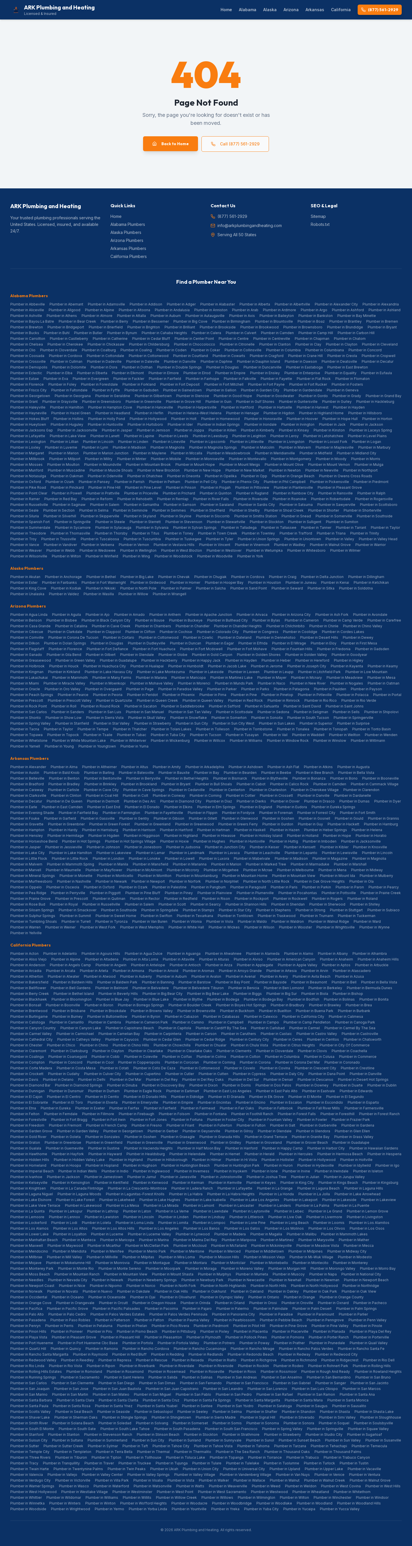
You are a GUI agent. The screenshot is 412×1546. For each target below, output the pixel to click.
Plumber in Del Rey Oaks (203, 1079)
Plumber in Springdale (159, 910)
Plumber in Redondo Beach (251, 1354)
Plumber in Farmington (121, 813)
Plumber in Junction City (225, 847)
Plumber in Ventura (364, 1474)
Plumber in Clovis (312, 1051)
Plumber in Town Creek (217, 533)
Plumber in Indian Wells (77, 1171)
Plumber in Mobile (166, 459)
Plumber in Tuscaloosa (100, 539)
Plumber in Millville (102, 1257)
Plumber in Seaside (113, 1411)
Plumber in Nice (72, 1285)
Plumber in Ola (361, 881)
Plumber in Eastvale (318, 1091)
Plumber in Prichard (179, 493)
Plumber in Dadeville (104, 361)
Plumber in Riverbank (137, 1366)
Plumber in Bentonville (103, 778)
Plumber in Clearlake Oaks (190, 1051)
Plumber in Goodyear (349, 654)
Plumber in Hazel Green (71, 413)
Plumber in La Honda (276, 1194)
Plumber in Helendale (187, 1154)
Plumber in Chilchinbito (285, 626)
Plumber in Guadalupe (118, 660)
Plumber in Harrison (139, 830)
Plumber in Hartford (237, 407)
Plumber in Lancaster (236, 1205)
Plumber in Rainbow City (293, 493)
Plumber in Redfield (180, 898)
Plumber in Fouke (24, 818)
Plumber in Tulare (206, 1463)
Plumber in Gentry (134, 818)
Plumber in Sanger (330, 1383)
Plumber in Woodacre (189, 1503)
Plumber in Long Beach (289, 1222)
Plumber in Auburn (165, 315)
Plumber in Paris (284, 887)
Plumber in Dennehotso (276, 637)
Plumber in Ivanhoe (26, 1177)
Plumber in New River (308, 683)
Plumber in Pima (212, 695)
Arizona (291, 9)
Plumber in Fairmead (198, 1108)
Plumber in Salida (162, 1377)
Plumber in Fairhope (202, 378)
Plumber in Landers (275, 1205)
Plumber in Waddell (308, 735)
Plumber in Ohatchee (145, 476)
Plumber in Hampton (27, 830)
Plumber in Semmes (169, 510)
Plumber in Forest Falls (297, 1114)
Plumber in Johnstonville (221, 1177)
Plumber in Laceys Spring (370, 430)
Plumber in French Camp (106, 1125)
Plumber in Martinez (277, 1240)
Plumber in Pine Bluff (142, 893)
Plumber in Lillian (64, 441)
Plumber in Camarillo (66, 1022)
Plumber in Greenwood (194, 824)
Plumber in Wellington (138, 550)
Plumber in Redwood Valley (33, 1360)
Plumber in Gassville (98, 818)
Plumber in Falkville (240, 378)
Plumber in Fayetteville (164, 813)
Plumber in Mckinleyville (271, 1245)
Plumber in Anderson (27, 965)
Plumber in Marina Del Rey (195, 1240)
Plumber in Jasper (117, 430)
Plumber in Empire (230, 373)
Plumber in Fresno (147, 1125)
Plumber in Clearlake (145, 1051)
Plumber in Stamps (198, 910)
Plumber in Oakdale (133, 1291)
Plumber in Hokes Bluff (29, 419)
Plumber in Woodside (28, 1509)
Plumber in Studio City (324, 1434)
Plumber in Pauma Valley (189, 1320)
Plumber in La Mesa (122, 1205)
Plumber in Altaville (179, 959)
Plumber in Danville (180, 361)
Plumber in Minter (131, 459)
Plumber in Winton (100, 1503)
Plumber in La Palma (312, 1205)
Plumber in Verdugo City (30, 1480)
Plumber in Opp (254, 476)
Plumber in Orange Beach (293, 476)
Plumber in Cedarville (187, 790)
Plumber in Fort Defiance (107, 649)
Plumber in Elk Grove (266, 1097)
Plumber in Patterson (112, 1320)
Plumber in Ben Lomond (284, 988)
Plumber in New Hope (202, 470)
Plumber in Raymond (90, 1354)
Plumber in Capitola (175, 1028)
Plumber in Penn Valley (367, 1320)
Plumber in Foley (62, 384)
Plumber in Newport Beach (366, 1280)
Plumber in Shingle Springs (124, 1417)
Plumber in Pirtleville (315, 695)
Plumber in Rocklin (253, 1366)
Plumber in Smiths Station (255, 516)
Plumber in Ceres (288, 1039)
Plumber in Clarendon (361, 790)
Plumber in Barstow (195, 982)
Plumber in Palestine (169, 887)
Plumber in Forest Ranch (379, 1114)
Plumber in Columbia (283, 350)
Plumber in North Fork (178, 1285)
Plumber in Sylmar (103, 1446)
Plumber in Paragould (248, 887)
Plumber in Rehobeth (134, 499)
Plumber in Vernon (134, 545)
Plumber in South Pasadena (177, 1429)
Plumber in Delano (58, 1079)
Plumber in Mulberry (376, 875)
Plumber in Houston (264, 582)
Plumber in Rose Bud (27, 904)
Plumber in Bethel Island (74, 993)
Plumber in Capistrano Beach (130, 1028)
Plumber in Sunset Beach (299, 1440)
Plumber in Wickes (224, 927)
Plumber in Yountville (189, 1509)
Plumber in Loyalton (69, 1234)
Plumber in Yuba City (261, 1509)
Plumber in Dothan (137, 367)
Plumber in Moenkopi (108, 683)
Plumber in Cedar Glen (162, 1039)
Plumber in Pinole (367, 1326)
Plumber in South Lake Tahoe (125, 1429)
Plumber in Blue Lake (151, 999)
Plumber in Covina (275, 1068)
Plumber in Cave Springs (144, 790)
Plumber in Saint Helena (124, 1377)
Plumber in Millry (98, 459)
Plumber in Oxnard (333, 1303)
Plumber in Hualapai (147, 666)
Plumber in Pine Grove (288, 1326)
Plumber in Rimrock (284, 700)
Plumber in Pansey (94, 482)
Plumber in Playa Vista (28, 1337)
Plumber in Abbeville (27, 304)
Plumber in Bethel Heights (187, 778)
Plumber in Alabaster (217, 304)
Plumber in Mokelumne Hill (68, 1263)
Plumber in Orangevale (75, 1303)
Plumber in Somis (227, 1423)
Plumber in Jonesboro (143, 847)
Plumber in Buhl (57, 333)
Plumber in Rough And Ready (325, 1371)
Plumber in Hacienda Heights (148, 1148)
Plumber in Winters (65, 1503)
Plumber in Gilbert (101, 654)
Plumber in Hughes (209, 841)
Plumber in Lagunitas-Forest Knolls (135, 1194)
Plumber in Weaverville (228, 1486)
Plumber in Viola (219, 921)
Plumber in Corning (205, 795)
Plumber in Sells (346, 712)
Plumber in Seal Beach (74, 1411)
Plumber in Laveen (244, 672)
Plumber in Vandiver (60, 545)
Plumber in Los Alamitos (369, 1222)
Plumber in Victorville (72, 1480)
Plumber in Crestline (358, 1068)
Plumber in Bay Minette (356, 315)
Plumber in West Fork (98, 927)
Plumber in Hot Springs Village (130, 841)
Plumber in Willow (133, 594)
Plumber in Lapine (139, 436)
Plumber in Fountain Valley (270, 1119)
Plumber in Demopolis (28, 367)
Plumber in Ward (367, 921)
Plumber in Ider (180, 424)
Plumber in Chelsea (26, 344)
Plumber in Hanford (241, 1148)
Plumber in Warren (25, 927)
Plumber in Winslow (329, 740)
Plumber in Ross (242, 1371)
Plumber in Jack (332, 424)
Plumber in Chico (61, 1045)
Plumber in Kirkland (64, 672)
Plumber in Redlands (206, 1354)
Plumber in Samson (180, 504)
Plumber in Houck (64, 666)
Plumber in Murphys (214, 1274)
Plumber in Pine (244, 695)
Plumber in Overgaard (103, 689)
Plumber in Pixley (214, 1331)
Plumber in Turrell (76, 921)
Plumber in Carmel (304, 1028)
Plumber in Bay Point (232, 982)
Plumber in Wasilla (99, 594)
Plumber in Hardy (63, 830)
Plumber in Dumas (354, 801)
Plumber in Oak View (359, 1291)
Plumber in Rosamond (125, 1371)
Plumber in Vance (24, 545)
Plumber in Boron (99, 1005)
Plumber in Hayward (105, 1154)
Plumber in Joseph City (306, 666)
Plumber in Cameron (302, 620)
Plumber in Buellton (275, 1011)
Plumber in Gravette (26, 824)
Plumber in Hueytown (28, 424)
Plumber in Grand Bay (383, 396)
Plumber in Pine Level (143, 487)
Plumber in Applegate (255, 965)
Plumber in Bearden (240, 772)
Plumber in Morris (365, 459)
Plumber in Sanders (68, 712)
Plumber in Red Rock (245, 700)
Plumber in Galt (282, 1125)
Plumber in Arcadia (25, 971)
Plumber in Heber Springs (325, 830)
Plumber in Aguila (66, 614)
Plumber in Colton (245, 1056)
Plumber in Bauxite (174, 772)
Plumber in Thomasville (70, 533)
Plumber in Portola (137, 1343)
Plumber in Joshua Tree (266, 1177)
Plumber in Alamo (298, 953)
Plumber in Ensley (265, 373)
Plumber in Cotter (240, 795)
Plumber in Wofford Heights (143, 1503)
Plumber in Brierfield (106, 327)
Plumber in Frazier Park (351, 1119)
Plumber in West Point (175, 1492)
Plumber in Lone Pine (248, 1222)
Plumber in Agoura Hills (101, 953)
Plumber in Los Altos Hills (113, 1228)
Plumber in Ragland (252, 493)
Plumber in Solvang (152, 1423)
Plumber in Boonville (63, 1005)
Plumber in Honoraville (263, 419)
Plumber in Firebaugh (136, 1114)
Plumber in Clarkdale (65, 632)
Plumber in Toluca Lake (185, 1457)
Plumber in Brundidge (345, 327)
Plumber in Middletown (264, 1251)
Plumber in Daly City (287, 1074)
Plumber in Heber (276, 660)
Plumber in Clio (22, 350)
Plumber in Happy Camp (282, 1148)
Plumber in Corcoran (182, 1062)
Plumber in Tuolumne (281, 1463)
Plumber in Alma (64, 767)
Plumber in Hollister (278, 1159)
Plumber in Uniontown (302, 539)
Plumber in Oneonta (183, 476)
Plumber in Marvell (25, 870)
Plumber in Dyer (387, 801)
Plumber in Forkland (139, 384)
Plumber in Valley (340, 539)
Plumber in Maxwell (26, 1245)
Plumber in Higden (103, 835)
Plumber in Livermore (324, 1217)
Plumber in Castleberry (69, 338)
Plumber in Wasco (74, 1486)
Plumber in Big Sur (281, 993)
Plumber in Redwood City (336, 1354)
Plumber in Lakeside (206, 672)
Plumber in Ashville (26, 315)
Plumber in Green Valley (75, 660)
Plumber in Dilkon (24, 643)
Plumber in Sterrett (145, 522)
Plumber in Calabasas (221, 1016)
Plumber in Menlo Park (147, 1251)
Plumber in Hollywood (148, 419)
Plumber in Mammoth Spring (70, 864)
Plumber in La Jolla (314, 1194)
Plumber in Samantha (141, 504)
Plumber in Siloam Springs (32, 910)
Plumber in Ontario (263, 1297)
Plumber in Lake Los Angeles (254, 1200)
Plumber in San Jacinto (369, 1383)
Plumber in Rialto (222, 1360)
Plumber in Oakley (283, 1291)
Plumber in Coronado (342, 1062)
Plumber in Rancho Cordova (145, 1348)
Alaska (270, 9)
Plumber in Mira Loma (177, 1257)
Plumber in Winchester (332, 1497)
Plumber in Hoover (302, 419)
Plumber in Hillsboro (365, 413)
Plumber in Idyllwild (354, 1165)
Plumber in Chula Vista (249, 1045)
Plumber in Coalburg (99, 350)
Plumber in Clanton (275, 344)
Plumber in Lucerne (107, 1234)
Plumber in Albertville (292, 304)
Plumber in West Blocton (181, 550)
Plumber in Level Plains (367, 436)
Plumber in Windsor (372, 1497)
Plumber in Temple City (29, 1452)
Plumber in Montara (191, 1263)
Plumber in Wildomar (63, 1497)
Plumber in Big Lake (137, 577)
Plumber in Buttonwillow (107, 1016)
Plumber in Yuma (134, 746)
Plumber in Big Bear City (162, 993)
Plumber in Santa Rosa (71, 1406)
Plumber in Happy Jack (201, 660)
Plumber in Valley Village (194, 1474)
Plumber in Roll (64, 706)
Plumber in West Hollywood (33, 1492)
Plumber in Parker (222, 689)
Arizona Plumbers (126, 240)
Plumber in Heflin (149, 413)
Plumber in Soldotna (356, 588)
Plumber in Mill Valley (64, 1257)
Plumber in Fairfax (124, 1108)
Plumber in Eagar (220, 643)
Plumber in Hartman (213, 830)
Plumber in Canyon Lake (80, 1028)
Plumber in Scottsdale (234, 712)
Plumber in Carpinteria (162, 1034)
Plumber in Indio (115, 1171)
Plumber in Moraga (201, 1268)
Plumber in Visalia (148, 1480)
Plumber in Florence (27, 384)
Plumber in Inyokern (230, 1171)
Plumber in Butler (88, 333)
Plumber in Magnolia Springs (213, 447)
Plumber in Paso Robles (70, 1320)
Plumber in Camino (188, 1022)
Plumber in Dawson (301, 361)
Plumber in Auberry (136, 976)
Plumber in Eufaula (376, 373)
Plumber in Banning (158, 982)
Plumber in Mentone (187, 1251)
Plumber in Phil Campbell (285, 482)
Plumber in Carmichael (75, 1034)
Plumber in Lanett (105, 436)
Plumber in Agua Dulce (144, 953)
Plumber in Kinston (329, 430)
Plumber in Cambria (104, 1022)
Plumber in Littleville (247, 441)
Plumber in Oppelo (26, 887)
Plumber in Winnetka (27, 1503)
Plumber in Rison (216, 898)
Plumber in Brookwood (259, 327)
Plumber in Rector (145, 898)
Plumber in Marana (151, 677)
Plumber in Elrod (197, 373)
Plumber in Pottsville (339, 893)
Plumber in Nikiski (101, 588)
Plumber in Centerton (227, 790)
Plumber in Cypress (249, 1074)
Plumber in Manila (113, 864)
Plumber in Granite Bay (311, 1137)
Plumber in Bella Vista (356, 772)
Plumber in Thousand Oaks (287, 1452)
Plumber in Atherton (26, 976)
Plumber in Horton (377, 419)
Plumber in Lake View (68, 436)
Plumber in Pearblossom (234, 1320)
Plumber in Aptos (336, 965)
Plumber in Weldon (300, 1486)
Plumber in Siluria (24, 516)
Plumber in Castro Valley (316, 1034)
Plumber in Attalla (131, 315)
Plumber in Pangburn (208, 887)
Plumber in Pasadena (28, 1320)
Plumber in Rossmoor (279, 1371)
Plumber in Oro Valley (62, 689)
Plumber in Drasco (319, 801)
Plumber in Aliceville (27, 310)
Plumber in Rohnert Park (328, 1366)
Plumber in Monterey (350, 1263)
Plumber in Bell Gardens (71, 988)
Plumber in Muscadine (66, 470)
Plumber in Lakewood (83, 1205)
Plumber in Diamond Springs (78, 1085)
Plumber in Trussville (58, 539)
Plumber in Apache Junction (208, 614)
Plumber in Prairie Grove (30, 898)
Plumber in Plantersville (293, 487)
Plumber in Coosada (27, 356)
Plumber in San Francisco (247, 1383)
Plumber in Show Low (63, 717)
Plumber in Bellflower (28, 988)
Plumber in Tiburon (71, 1457)
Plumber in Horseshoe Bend (34, 841)
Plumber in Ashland (385, 310)
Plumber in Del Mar (125, 1079)
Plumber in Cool (100, 1062)
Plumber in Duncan (185, 643)
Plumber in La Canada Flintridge (76, 1188)
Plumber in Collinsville (243, 350)
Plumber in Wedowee (98, 550)
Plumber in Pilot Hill (249, 1326)
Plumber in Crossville (28, 361)
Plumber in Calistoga (27, 1022)
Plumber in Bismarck (230, 778)
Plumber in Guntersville (298, 401)
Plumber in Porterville (371, 1337)
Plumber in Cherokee (65, 344)
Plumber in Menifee (107, 1251)
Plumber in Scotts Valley (30, 1411)
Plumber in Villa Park (112, 1480)
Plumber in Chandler (192, 626)
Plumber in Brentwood (28, 1011)
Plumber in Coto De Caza (154, 1068)
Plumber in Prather (289, 1343)
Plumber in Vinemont (252, 545)
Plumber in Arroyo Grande (240, 971)
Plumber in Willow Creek (176, 1497)
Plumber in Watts (190, 1486)
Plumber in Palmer (176, 588)
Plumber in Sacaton (140, 706)
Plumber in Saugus (312, 1406)
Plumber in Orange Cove (31, 1303)
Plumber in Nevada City (67, 1280)
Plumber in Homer (185, 582)
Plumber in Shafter (261, 1411)
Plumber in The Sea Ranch (238, 1452)
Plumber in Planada (329, 1331)
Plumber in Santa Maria (304, 1400)
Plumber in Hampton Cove (110, 407)
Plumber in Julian (305, 1177)
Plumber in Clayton (341, 344)
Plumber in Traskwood (277, 916)
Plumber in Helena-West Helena (194, 413)
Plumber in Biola (314, 993)
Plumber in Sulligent (304, 522)
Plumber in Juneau (301, 582)
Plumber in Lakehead (117, 1200)
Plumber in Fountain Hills (292, 649)
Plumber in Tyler (219, 539)
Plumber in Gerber (163, 1131)
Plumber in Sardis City (256, 504)
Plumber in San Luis (105, 712)
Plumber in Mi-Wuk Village (311, 1257)
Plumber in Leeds (173, 436)
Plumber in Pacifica (26, 1308)
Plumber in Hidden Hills (29, 1159)
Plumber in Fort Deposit (180, 384)
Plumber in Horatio (371, 835)
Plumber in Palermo (232, 1308)
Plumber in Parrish (129, 482)
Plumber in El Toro (68, 1102)
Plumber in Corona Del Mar (297, 1062)
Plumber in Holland (302, 835)
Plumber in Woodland (314, 1503)
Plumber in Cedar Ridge (205, 1039)
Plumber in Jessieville (63, 847)
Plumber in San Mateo (111, 1394)
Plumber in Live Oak (285, 1217)
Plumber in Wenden (381, 735)
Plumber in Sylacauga (113, 527)
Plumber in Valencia (26, 1474)
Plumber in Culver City (102, 1074)
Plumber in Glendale (137, 654)
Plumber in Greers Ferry (238, 824)
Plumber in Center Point (194, 338)
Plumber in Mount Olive (284, 464)
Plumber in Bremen (382, 321)
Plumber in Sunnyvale (223, 1440)
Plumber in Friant (180, 1125)
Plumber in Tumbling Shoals (33, 921)
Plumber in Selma (93, 510)
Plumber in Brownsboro (302, 327)
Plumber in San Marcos (361, 1389)
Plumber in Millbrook (27, 459)
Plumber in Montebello (269, 1263)
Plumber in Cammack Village (375, 784)
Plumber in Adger (181, 304)
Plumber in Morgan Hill (287, 1268)
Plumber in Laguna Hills (363, 1188)
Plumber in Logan (366, 441)
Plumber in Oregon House (154, 1303)
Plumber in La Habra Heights (231, 1194)
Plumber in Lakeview (113, 853)
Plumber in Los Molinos (284, 1228)
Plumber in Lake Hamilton (70, 853)
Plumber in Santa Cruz (161, 1400)
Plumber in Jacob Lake (227, 666)
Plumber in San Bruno (373, 1377)
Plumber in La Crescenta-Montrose (137, 1188)
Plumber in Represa (114, 1360)
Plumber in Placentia (251, 1331)
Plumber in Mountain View (293, 875)
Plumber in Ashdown (246, 767)
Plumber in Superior (316, 723)
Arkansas (315, 9)
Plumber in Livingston (286, 441)
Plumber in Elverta (103, 1102)
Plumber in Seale (24, 510)
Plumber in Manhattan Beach (34, 1240)
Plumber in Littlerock (246, 1217)
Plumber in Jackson (366, 424)
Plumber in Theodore (28, 533)
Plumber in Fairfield (165, 378)
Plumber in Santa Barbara (31, 1400)
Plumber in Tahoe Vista (213, 1446)
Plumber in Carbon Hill (356, 333)
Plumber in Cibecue (26, 632)
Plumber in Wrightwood (70, 1509)
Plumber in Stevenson (183, 522)
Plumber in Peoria (107, 695)
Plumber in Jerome (267, 666)
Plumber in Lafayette (27, 436)
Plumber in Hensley (26, 835)
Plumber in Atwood (100, 976)
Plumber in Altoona (134, 310)
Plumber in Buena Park (314, 1011)
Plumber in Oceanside (107, 1297)
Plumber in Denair (278, 1079)
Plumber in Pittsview (252, 487)
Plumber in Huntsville (105, 424)
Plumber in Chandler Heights (238, 626)
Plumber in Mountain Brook (148, 464)
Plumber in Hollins (69, 419)
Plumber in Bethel (101, 577)
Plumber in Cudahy (64, 1074)
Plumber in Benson (26, 620)
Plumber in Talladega (239, 527)
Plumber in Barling (99, 772)
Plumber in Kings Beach (338, 1182)
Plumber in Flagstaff (27, 649)
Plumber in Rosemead (166, 1371)
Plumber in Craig (282, 577)
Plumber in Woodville (215, 556)
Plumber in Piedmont (371, 482)
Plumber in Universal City (244, 1469)
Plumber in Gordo (313, 396)
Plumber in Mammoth (70, 677)
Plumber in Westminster (132, 1492)
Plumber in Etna (23, 1108)
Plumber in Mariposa (239, 1240)
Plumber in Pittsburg (179, 1331)
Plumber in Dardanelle (352, 795)
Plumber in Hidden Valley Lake (79, 1159)
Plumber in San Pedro (234, 1394)
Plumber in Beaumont (309, 982)
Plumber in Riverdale (177, 1366)
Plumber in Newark (111, 881)
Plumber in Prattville (103, 493)
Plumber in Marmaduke (310, 864)
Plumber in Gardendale (303, 390)
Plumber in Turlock (319, 1463)
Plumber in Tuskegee (183, 539)
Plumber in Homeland (28, 1165)
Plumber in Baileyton (277, 315)
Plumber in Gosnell (314, 818)
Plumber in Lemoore (27, 1217)
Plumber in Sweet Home (116, 916)
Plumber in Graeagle (178, 1137)
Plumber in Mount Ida (337, 875)
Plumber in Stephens (273, 910)
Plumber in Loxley (25, 447)
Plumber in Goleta (66, 1137)
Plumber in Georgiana (73, 396)
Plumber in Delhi (91, 1079)
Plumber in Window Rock (288, 740)
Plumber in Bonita (374, 999)
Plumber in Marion (64, 453)
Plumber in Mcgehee (221, 870)
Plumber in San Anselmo (282, 1377)
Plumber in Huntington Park (237, 1165)
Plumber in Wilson (259, 927)
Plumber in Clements (234, 1051)
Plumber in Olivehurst (178, 1297)
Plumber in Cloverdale (58, 350)
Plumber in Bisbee (61, 620)
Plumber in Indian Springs (218, 424)
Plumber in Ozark (59, 482)
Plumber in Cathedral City (31, 1039)
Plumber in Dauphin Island (258, 361)
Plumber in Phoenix (179, 695)
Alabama (247, 9)
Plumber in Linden (133, 441)
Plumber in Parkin (316, 887)
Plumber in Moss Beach (30, 1274)
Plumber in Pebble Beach (281, 1320)
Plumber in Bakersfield (29, 982)
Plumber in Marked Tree (266, 864)
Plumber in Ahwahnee (223, 953)
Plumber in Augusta (353, 767)
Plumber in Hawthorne (28, 1154)
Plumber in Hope (337, 835)
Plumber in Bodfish (303, 999)
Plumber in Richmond (299, 1360)
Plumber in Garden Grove (31, 1131)
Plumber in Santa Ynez (113, 1406)
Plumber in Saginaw (69, 504)
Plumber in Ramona (102, 1348)
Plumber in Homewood (220, 419)
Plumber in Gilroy (239, 1131)
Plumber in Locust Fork (328, 441)
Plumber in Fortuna (187, 1119)
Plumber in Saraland (217, 504)
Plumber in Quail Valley (369, 1343)
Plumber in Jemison (153, 430)
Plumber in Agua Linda (28, 614)
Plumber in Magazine (330, 858)
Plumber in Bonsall (25, 1005)
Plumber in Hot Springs (81, 841)
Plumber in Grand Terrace (266, 1137)
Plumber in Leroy (284, 436)
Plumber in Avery (274, 976)
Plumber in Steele (110, 522)
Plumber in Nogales (346, 683)
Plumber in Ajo (98, 614)
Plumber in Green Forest (109, 824)
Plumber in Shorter (323, 510)
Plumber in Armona (128, 971)
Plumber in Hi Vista (241, 1159)
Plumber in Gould (349, 818)
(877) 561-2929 (379, 9)
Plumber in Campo (263, 1022)
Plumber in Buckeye (186, 620)
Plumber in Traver (99, 1463)
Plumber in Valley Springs (148, 1474)
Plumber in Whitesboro (306, 550)
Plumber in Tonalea (293, 729)
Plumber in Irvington (297, 424)
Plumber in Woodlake (274, 1503)
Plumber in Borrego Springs (141, 1005)
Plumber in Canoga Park (355, 1022)
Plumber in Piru (99, 1331)
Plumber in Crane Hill (305, 356)
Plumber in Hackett (343, 824)
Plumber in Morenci (194, 683)
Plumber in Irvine (296, 1171)
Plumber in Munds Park (234, 683)
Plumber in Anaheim (336, 959)
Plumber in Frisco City (28, 390)
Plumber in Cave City (101, 790)
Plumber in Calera (206, 333)
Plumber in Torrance (265, 1457)
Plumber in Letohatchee (323, 436)
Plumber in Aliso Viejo (28, 959)
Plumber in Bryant (382, 327)
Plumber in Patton (149, 1320)
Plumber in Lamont (198, 1205)
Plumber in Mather (354, 1240)
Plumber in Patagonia (291, 689)
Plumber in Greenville (143, 401)
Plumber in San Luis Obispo (315, 1389)
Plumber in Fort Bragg (69, 1119)
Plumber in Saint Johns (345, 706)
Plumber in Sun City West (233, 723)
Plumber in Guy (310, 824)
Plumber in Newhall (285, 1280)
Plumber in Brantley (345, 321)
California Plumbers (128, 256)
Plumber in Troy (23, 539)
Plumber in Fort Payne (266, 384)
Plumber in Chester (26, 1045)
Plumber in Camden (277, 333)
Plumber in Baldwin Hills (73, 982)
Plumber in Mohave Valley (151, 683)
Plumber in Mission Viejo (264, 1257)
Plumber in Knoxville (370, 847)
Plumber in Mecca (359, 1245)
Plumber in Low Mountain (366, 672)
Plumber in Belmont (111, 988)
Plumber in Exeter (90, 1108)
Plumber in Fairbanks (59, 582)
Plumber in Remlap (173, 499)
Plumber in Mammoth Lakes (344, 1234)
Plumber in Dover (285, 801)
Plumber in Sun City (192, 723)
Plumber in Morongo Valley (332, 1268)
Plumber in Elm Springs (216, 807)
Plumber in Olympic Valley (222, 1297)
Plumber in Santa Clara (75, 1400)
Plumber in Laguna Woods (79, 1194)
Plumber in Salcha (211, 588)
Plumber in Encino (251, 1102)
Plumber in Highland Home (321, 413)
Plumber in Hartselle (275, 407)
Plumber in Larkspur (65, 1211)
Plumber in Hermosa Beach (340, 1154)
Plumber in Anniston (210, 310)
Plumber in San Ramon (316, 1394)
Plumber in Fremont (65, 1125)
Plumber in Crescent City (315, 1068)
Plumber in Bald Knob (62, 772)
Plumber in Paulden (330, 689)
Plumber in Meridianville (275, 453)
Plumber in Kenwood (150, 1182)
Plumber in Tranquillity (61, 1463)
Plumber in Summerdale (30, 527)
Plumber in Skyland (140, 516)
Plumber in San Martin (70, 1394)
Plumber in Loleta (96, 1222)
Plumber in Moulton (63, 464)
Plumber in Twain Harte (29, 1469)
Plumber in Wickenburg (170, 740)
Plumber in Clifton (140, 632)
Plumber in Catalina (71, 626)
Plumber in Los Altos (70, 1228)
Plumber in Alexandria (381, 304)
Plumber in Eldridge (187, 1097)
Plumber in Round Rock (100, 706)
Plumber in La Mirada (161, 1205)
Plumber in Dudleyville (146, 643)
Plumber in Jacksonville (77, 430)
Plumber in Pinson (181, 487)
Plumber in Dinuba (122, 1085)
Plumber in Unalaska (27, 594)
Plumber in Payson (366, 689)
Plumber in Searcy (206, 904)
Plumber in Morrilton (154, 875)
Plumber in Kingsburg (380, 1182)
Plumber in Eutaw (24, 378)
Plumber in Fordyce (238, 813)
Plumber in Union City (201, 1469)
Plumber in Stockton (267, 522)
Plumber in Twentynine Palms (78, 1469)
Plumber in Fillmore (98, 1114)
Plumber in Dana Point (326, 1074)
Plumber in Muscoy (289, 1274)
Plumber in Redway (294, 1354)
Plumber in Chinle (323, 626)
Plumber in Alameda (263, 953)
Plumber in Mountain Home (245, 875)
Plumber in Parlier (353, 1314)
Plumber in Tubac (131, 735)
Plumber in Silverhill (59, 516)
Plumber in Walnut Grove (330, 545)
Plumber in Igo (387, 1165)
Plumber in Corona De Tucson (73, 637)
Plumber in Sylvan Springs (195, 527)
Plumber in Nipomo (106, 1285)
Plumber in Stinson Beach (158, 1434)
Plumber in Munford (26, 470)
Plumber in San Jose (71, 1389)
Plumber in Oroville (297, 1303)
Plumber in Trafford (296, 533)
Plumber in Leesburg (210, 436)
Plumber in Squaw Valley (368, 1429)
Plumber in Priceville (141, 493)
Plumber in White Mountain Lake (79, 740)
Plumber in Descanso (315, 1079)
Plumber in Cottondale (105, 356)
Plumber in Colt (135, 795)
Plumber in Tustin (354, 1463)
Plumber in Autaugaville (205, 315)
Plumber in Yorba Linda (148, 1509)
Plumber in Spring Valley (30, 723)
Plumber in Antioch (185, 965)
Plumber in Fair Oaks (237, 1108)
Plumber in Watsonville (153, 1486)
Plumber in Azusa (349, 976)
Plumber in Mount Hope (195, 464)
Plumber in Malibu (301, 1234)
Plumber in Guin (218, 401)
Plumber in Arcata (60, 971)
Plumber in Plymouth (204, 1337)
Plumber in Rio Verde (358, 700)
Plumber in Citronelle (237, 344)
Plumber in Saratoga (275, 1406)
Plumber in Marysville (316, 1240)
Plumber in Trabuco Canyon (347, 1457)
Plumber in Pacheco (370, 1303)
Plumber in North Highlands (223, 1285)
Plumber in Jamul (141, 1177)
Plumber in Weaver (26, 550)
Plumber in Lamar (150, 853)
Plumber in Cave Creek (111, 626)
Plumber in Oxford (25, 482)
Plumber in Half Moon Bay (199, 1148)
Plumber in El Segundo (345, 1097)
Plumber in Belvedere (150, 988)
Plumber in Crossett (276, 795)
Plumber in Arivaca (252, 614)
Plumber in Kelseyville (28, 1182)
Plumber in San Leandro (223, 1389)
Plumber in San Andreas (237, 1377)
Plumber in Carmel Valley (31, 1034)
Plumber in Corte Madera (31, 1068)
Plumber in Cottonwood (149, 356)
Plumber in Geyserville (201, 1131)
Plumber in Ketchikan (371, 582)
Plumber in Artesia (281, 971)
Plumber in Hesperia (384, 1154)
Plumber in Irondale (260, 424)
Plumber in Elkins (178, 807)
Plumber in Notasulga (28, 476)
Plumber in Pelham (164, 482)
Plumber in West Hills (383, 1486)
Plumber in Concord (365, 350)
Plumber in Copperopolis (139, 1062)
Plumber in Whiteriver (128, 740)
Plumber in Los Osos (367, 1228)
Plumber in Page (140, 689)
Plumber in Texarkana (195, 916)
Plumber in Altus (134, 767)
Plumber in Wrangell (169, 594)
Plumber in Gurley (337, 401)
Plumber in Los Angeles (159, 1228)
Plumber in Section (59, 510)
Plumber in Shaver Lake (30, 1417)
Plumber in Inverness (191, 1171)
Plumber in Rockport (252, 898)
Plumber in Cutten (213, 1074)
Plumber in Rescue (151, 1360)
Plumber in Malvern (295, 447)
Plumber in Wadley (289, 545)
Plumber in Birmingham (231, 321)
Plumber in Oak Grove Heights (319, 881)
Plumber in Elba (59, 373)
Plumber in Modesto (355, 1257)
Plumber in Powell (67, 493)
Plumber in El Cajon (26, 1097)
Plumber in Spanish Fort (30, 522)
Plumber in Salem (104, 504)
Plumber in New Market (244, 470)
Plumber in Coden (172, 350)
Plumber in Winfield (102, 556)
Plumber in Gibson (169, 818)
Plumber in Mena (332, 870)
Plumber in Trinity (364, 533)
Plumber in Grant (24, 401)
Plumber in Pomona (288, 1337)
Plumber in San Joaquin (29, 1389)
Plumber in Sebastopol (153, 1411)
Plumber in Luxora (214, 858)
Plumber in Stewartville (226, 522)
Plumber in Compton (27, 1062)
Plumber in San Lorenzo (267, 1389)
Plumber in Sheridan (288, 904)
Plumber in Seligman (311, 712)
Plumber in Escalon (286, 1102)
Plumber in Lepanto (301, 853)
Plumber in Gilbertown (153, 396)
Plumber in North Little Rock (266, 881)
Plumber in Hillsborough (167, 1159)
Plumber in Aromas (198, 971)
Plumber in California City (303, 1016)
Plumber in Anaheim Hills (378, 959)
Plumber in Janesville (178, 1177)
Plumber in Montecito (310, 1263)
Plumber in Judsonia (183, 847)
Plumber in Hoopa (66, 1165)
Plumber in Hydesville (315, 1165)
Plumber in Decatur (377, 361)
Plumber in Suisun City (28, 1440)
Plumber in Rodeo (289, 1366)
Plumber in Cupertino (143, 1074)
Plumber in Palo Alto (27, 1314)
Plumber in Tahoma (253, 1446)
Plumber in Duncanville (262, 367)
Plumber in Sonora (299, 1423)
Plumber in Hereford (312, 660)
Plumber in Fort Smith (357, 813)
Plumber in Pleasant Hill (120, 1337)
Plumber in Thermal (153, 1452)
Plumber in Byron (146, 1016)
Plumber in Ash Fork (331, 614)
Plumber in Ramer (25, 499)
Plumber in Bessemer (151, 321)
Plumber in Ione (265, 1171)
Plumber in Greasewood (30, 660)
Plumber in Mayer (271, 677)
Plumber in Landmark (187, 853)
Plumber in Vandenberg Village (245, 1474)
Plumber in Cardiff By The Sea (221, 1028)
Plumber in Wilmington (256, 1497)
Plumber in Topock (63, 735)
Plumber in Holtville (356, 1159)
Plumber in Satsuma (296, 504)
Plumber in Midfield (316, 453)
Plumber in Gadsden (141, 390)
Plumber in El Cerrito (102, 1097)
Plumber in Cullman (66, 361)
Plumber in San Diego (116, 1383)
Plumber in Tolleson (212, 729)
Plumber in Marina (154, 1240)
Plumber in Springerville (353, 717)
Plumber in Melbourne (295, 870)
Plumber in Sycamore (73, 527)
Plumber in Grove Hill (183, 401)
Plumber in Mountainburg (197, 875)
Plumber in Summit (75, 916)
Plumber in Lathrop (102, 1211)
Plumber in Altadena (101, 959)
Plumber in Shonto (25, 717)
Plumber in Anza (218, 965)
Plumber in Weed (266, 1486)
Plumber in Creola (342, 356)
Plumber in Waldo (252, 921)
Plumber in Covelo (239, 1068)
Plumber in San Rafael (274, 1394)
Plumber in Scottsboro (378, 504)
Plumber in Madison (129, 447)
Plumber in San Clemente (73, 1383)
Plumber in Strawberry (152, 723)
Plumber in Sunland (185, 1440)
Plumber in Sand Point (248, 588)
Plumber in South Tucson (308, 717)
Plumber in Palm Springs (356, 1308)
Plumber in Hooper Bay (224, 582)
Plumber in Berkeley (325, 988)
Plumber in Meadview (344, 677)
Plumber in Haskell (250, 830)
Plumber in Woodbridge (232, 1503)
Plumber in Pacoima (161, 1308)
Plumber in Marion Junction (105, 453)
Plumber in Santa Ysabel (157, 1406)
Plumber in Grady (346, 396)
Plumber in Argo (314, 310)
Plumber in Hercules (296, 1154)
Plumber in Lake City (27, 853)
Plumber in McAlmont (144, 870)
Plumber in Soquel (334, 1423)
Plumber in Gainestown (182, 390)
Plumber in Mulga (368, 464)
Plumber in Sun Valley (343, 1440)
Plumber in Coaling (136, 350)
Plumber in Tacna (24, 729)
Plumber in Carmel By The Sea (349, 1028)
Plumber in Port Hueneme (31, 1343)
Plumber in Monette (76, 875)
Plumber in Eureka (56, 1108)
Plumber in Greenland (152, 824)
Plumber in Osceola (62, 887)
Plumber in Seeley (192, 1411)
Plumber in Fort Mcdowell (201, 649)
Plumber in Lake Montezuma (161, 672)
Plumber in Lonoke (144, 858)
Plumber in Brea (359, 1005)
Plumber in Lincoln (98, 441)
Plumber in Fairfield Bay (78, 813)
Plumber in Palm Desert (312, 1308)
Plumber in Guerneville (65, 1148)
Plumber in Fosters (347, 384)
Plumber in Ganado (26, 654)
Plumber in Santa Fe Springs (207, 1400)
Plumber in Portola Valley (178, 1343)
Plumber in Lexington (28, 441)
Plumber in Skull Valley (147, 717)
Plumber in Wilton (66, 556)
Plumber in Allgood (64, 310)
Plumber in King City (297, 1182)
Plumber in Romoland (84, 1371)
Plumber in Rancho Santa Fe (361, 1348)
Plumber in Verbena (98, 545)
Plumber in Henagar (242, 413)
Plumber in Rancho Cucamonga (200, 1348)
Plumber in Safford (224, 706)
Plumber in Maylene (149, 453)
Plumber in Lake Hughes (159, 1200)
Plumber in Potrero (219, 1343)
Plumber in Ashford (348, 310)
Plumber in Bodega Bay (263, 999)
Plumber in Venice (329, 1474)
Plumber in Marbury (374, 447)
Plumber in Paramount (316, 1314)
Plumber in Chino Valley (362, 626)
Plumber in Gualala (25, 1148)
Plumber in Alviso (248, 959)
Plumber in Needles (26, 1280)
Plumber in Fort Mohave (247, 649)
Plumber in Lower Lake (29, 1234)
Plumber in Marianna (190, 864)
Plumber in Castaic (276, 1034)
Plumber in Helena (367, 830)
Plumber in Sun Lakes (277, 723)
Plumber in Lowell (180, 858)
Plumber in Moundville (102, 464)
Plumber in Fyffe (106, 390)
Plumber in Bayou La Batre (32, 321)
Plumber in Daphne (216, 361)
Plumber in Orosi (263, 1303)
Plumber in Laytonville (251, 1211)
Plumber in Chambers (153, 626)
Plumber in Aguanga (184, 953)
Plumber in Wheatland (310, 1492)
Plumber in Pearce (73, 695)
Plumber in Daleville (142, 361)
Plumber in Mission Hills (219, 1257)
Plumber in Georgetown (30, 396)
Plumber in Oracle (25, 689)
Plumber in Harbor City (326, 1148)
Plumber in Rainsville (335, 493)
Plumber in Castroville (360, 1034)
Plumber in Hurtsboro (145, 424)
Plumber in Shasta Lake (374, 1411)
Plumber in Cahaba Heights (164, 333)
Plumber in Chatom (350, 338)
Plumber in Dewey (358, 637)
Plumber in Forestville (28, 1119)
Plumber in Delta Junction (322, 577)
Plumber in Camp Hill (315, 333)
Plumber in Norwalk (26, 1291)
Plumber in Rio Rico (320, 700)
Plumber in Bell (344, 982)
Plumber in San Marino (28, 1394)
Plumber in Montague (152, 1263)
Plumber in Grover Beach (307, 1142)
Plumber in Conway (169, 795)
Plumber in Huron (278, 1165)
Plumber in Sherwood (327, 904)
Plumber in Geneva (342, 390)
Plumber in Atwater (63, 976)
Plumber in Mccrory (183, 870)
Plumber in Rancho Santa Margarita (39, 1354)
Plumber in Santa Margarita (257, 1400)
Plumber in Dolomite (69, 367)
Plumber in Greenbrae (63, 1142)
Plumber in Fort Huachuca (154, 649)
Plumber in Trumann (316, 916)
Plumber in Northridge (360, 1285)
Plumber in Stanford (26, 1434)
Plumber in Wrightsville (335, 927)
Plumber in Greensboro (101, 401)
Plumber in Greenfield (104, 1142)
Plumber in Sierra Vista (105, 717)
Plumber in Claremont (28, 1051)
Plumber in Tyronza (111, 921)
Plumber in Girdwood (148, 582)
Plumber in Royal (64, 904)
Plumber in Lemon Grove (367, 1211)
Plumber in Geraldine (112, 396)
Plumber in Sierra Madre (216, 1417)
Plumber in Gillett (203, 818)
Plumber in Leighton (249, 436)
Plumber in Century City (249, 1039)
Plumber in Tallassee (278, 527)
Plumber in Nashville (74, 881)
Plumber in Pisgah (216, 487)
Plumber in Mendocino (29, 1251)
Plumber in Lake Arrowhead (357, 1194)
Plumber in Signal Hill (257, 1417)
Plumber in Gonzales (102, 1137)
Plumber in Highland (181, 835)
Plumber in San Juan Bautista (117, 1389)
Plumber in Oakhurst (209, 1291)
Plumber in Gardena (357, 1125)
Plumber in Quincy (66, 1348)
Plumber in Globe (173, 654)
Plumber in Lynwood (193, 1234)
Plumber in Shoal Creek (284, 510)
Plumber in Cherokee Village (315, 790)
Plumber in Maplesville (335, 447)
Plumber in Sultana (67, 1440)
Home (226, 9)
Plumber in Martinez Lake (231, 677)
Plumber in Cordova (65, 356)
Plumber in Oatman (383, 683)
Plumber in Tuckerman (356, 916)
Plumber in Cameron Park (147, 1022)
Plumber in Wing (136, 556)
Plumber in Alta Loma (140, 959)
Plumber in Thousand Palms (337, 1452)
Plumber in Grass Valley (353, 1137)
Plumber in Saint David (302, 706)
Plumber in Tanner (316, 527)
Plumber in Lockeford (28, 1222)
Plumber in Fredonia (333, 649)
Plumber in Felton (24, 1114)
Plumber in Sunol (260, 1440)
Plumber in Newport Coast (32, 1285)
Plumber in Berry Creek (29, 993)
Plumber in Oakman (67, 476)
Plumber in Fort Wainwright (104, 582)
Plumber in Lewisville (339, 853)
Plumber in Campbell (226, 1022)
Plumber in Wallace (249, 1480)
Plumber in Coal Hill (102, 795)
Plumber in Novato (62, 1291)
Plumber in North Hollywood (314, 1285)
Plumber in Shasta (335, 1411)
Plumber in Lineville (169, 441)
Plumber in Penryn (25, 1326)
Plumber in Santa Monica (348, 1400)
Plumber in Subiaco (383, 910)
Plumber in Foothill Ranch (252, 1114)
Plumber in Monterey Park (32, 1268)
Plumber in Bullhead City (227, 620)
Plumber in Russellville (29, 504)
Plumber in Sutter (24, 1446)
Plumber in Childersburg (149, 344)
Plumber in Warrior (370, 545)
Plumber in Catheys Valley (79, 1039)
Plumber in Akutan (25, 577)
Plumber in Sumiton (342, 522)
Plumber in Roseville (207, 1371)
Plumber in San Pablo (193, 1394)
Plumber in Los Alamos (29, 1228)
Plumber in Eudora (292, 807)
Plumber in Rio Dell (379, 1360)
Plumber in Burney (67, 1016)
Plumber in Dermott (103, 801)
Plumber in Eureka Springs (333, 807)
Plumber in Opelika (221, 476)
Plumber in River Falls (211, 499)
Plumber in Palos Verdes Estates (117, 1314)
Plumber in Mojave (25, 1263)
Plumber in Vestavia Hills (174, 545)
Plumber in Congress (260, 632)
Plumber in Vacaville (364, 1469)
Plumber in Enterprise (302, 373)
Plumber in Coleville (141, 1056)
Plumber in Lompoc (209, 1222)
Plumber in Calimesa (346, 1016)
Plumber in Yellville (26, 933)
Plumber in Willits (137, 1497)
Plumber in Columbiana (324, 350)
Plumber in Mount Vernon (329, 464)
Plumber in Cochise (176, 632)
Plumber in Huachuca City (104, 666)
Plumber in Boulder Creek (190, 1005)
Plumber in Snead (296, 516)
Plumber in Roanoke (289, 499)
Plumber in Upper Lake (324, 1469)
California (341, 9)
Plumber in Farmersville (364, 1108)
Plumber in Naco (271, 683)
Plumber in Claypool (104, 632)
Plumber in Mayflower (104, 870)
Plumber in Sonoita (267, 717)
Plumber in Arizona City (291, 614)
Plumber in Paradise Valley (180, 689)
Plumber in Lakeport (301, 1200)
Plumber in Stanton (64, 1434)
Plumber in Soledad (114, 1423)
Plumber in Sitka (321, 588)
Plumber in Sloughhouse (380, 1417)
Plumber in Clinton (66, 795)
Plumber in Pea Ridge (28, 893)
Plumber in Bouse (150, 620)
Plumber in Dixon (203, 1085)
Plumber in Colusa (319, 1056)
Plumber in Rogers (327, 898)
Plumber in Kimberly (257, 430)
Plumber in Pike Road (28, 487)
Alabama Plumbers (127, 224)
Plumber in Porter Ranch (329, 1337)
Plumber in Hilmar (206, 1159)
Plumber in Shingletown (171, 1417)
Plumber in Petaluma (95, 1326)
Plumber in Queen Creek (157, 700)
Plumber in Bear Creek (77, 321)
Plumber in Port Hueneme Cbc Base (88, 1343)
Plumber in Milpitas (138, 1257)
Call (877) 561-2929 (235, 143)
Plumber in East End (103, 807)
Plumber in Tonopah (331, 729)
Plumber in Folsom (174, 1114)
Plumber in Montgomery (291, 459)
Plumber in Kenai (335, 582)
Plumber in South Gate (77, 1429)
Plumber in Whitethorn (352, 1492)
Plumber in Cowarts (229, 356)
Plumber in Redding (167, 1354)
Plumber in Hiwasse (218, 835)
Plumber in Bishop (348, 993)
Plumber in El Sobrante (29, 1102)
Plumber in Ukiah (164, 1469)
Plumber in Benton (64, 778)
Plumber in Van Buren (149, 921)
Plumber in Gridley (226, 1142)
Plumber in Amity (167, 767)
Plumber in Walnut (285, 1480)
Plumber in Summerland (107, 1440)
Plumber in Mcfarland (229, 1245)
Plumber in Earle (23, 807)
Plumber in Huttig (284, 841)
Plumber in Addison (146, 304)
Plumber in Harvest (312, 407)
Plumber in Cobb (106, 1056)
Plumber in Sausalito (349, 1406)
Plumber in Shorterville (362, 510)
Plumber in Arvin (314, 971)
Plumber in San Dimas (157, 1383)
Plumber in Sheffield (208, 510)
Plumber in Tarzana (290, 1446)
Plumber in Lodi (64, 1222)
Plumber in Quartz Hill (28, 1348)
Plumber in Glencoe (192, 396)
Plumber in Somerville (334, 516)
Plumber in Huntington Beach (185, 1165)
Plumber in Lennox (64, 1217)
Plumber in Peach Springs (31, 695)
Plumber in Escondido (324, 1102)
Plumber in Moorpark (163, 1268)
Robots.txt (320, 224)
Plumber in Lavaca (224, 853)
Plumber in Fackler (128, 378)
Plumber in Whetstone (28, 740)
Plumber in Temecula (369, 1446)
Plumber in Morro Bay (378, 1268)
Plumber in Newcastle (246, 1280)
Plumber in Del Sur (243, 1079)
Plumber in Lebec (289, 1211)
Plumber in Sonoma (262, 1423)
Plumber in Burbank (354, 1011)
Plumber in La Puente (351, 1205)
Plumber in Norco (140, 1285)
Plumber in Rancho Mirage (252, 1348)
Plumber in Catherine (110, 338)
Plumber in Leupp (279, 672)
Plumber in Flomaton (352, 378)
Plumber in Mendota (69, 1251)
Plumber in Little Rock (70, 858)
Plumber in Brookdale (108, 1011)
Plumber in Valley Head (378, 539)
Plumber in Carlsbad (268, 1028)
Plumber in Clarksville (28, 795)
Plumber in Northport (360, 470)
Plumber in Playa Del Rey (370, 1331)
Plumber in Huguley (67, 424)
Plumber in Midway (367, 870)
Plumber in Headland (112, 413)
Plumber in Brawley (325, 1005)
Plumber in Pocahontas (297, 893)
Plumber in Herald (259, 1154)
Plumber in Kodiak (66, 588)
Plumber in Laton (137, 1211)
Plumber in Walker (214, 1480)
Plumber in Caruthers (238, 1034)
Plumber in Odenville (105, 476)
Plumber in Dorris (236, 1085)
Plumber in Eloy (323, 643)
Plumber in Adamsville (106, 304)
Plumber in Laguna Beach (318, 1188)
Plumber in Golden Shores (259, 654)
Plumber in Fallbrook (276, 1108)
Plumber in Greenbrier (66, 824)
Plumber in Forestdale (99, 384)
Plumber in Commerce (358, 1056)
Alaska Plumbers (125, 232)
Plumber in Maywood (65, 1245)
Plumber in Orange (299, 1297)
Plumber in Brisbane (69, 1011)
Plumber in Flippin (202, 813)
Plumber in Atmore (97, 315)
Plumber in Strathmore (241, 1434)
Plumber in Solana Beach (73, 1423)
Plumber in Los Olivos (326, 1228)
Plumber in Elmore (163, 373)
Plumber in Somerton (229, 717)
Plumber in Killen (222, 430)
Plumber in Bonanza (309, 778)
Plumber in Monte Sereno (119, 1268)
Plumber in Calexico (261, 1016)
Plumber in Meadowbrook (228, 453)
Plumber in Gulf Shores (255, 401)
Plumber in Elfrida (253, 643)
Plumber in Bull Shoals (213, 784)
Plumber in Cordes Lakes (343, 632)
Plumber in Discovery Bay (163, 1085)
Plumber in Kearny (383, 666)
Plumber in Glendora (313, 1131)
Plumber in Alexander (28, 767)
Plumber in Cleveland (380, 344)
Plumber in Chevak (174, 577)
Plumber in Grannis (383, 818)
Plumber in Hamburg (381, 824)
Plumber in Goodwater (275, 396)
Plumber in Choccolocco (194, 344)
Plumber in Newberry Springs (152, 1280)
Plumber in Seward (287, 588)
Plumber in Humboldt (185, 666)
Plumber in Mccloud (190, 1245)
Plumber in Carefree (384, 620)
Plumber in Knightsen (28, 1188)
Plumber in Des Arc (140, 801)
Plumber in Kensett (300, 847)
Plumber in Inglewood (151, 1171)
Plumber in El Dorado (142, 807)
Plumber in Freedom (27, 1125)
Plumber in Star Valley (112, 723)
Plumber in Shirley (365, 904)
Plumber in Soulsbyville (373, 1423)
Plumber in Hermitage (65, 835)
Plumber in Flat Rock (314, 378)
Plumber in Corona (255, 1062)
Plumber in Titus (145, 533)
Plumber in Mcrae (257, 870)
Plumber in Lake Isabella (205, 1200)
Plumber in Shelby (244, 510)
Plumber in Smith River (29, 1423)
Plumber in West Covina (341, 1486)
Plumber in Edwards (356, 1091)
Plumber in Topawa (26, 735)
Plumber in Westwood (269, 1492)
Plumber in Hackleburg (375, 401)
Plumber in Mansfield (150, 864)
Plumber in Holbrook (27, 666)
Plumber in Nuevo (97, 1291)
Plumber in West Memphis (142, 927)
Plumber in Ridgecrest (339, 1360)
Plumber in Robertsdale (330, 499)
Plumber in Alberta (254, 304)
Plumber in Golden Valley (306, 654)
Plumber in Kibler (334, 847)
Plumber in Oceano (68, 1297)
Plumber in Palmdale (270, 1308)
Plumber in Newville (321, 470)
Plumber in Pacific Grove (67, 1308)
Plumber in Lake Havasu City (108, 672)
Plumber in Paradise (276, 1314)
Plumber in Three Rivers (30, 1457)
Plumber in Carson (201, 1034)
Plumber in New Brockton (158, 470)
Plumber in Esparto (363, 1102)
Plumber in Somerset (190, 1423)
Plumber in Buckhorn (237, 1011)
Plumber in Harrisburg (100, 830)
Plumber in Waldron (288, 921)
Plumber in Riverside (250, 499)
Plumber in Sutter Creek (63, 1446)
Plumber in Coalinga (27, 1056)
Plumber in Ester (23, 582)
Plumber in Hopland (102, 1165)
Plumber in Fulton (251, 1125)
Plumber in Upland (285, 1469)
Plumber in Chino (94, 1045)
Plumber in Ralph (371, 493)
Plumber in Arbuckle (372, 965)
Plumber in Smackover (77, 910)
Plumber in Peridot (142, 695)
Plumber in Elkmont (128, 373)
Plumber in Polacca (352, 695)
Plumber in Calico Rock (289, 784)
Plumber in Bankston (315, 315)
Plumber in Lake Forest (75, 1200)
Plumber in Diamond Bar (30, 1085)
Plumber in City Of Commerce (345, 1045)
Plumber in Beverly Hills (118, 993)
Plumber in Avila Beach (311, 976)
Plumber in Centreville (271, 338)
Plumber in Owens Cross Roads (345, 476)
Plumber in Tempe (93, 729)
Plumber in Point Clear (28, 493)
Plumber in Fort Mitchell (223, 384)
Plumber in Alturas (214, 959)
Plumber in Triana (331, 533)
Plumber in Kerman (188, 1182)
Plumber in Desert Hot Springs (363, 1079)
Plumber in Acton (24, 953)
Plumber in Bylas (266, 620)
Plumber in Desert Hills (319, 637)
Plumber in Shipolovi (381, 712)
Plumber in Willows (217, 1497)
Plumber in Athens (62, 315)
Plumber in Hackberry (159, 660)
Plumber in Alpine (99, 310)
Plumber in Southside (375, 516)
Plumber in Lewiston (102, 1217)
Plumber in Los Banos (201, 1228)
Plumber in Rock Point (28, 706)
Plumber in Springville (72, 522)
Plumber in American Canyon (291, 959)
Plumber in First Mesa (359, 643)
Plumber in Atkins (318, 767)
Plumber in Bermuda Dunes (369, 988)
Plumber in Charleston (267, 790)
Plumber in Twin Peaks (127, 1469)
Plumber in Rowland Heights (378, 1371)
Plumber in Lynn (95, 447)
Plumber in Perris (59, 1326)
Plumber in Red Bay (60, 499)
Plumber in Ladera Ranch (192, 1188)
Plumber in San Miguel (152, 1394)
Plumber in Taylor (385, 527)
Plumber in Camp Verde (343, 620)
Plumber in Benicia (243, 988)
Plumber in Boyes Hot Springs (241, 1005)
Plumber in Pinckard (67, 487)
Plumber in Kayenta (347, 666)
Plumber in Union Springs (259, 539)
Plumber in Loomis (328, 1222)
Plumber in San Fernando (201, 1383)
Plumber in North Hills (268, 1285)
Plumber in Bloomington (72, 999)
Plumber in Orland (230, 1303)
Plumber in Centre (234, 338)
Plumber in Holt (184, 419)
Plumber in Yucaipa (299, 1509)
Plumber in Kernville (225, 1182)
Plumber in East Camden (62, 807)
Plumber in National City (361, 1274)
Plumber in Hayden (349, 407)
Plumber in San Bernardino (329, 1377)
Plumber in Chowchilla (172, 1045)
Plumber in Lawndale (210, 1211)
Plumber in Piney (179, 893)
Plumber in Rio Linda (27, 1366)
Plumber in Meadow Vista (317, 1245)
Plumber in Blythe (188, 999)
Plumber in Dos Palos (273, 1085)
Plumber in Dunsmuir (66, 1091)
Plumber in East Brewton (347, 367)
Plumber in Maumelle (63, 870)
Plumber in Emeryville (140, 1102)
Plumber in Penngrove (325, 1320)
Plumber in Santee (197, 1406)
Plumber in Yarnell (25, 746)
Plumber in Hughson (140, 1165)
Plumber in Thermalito (192, 1452)
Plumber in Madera (230, 1234)
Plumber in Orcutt (113, 1303)
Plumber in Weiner (60, 927)
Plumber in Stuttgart (346, 910)
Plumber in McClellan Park (147, 1245)
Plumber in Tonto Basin (371, 729)
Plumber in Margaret (27, 453)
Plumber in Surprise (353, 723)
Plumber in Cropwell (378, 356)
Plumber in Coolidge (300, 632)
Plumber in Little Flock (28, 858)
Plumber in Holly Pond (106, 419)
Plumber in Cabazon (182, 1016)
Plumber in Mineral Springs (32, 875)
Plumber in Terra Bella (114, 1452)
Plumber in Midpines (305, 1251)
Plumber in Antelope (148, 965)
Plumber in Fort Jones (148, 1119)
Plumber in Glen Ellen (352, 1131)
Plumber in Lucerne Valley (149, 1234)
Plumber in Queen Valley (203, 700)
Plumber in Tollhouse (143, 1457)
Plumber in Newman (322, 1280)
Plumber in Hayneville (28, 413)
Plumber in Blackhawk (28, 999)
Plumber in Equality (340, 373)
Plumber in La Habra (186, 1194)
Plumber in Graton (25, 1142)
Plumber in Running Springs (33, 1377)
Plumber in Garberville (318, 1125)
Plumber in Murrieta (252, 1274)
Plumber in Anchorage (63, 577)
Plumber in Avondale (370, 614)
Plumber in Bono (344, 778)
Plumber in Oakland (247, 1291)
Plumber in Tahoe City (170, 1446)
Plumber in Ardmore (279, 310)
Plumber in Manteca (79, 1240)
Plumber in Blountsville (274, 321)
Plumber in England (256, 807)
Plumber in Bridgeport (65, 327)
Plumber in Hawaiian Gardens (373, 1148)
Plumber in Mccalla (186, 453)
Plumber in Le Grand (325, 1211)
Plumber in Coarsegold (67, 1056)
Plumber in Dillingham (366, 577)
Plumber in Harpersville (197, 407)
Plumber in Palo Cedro (67, 1314)
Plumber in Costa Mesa (76, 1068)
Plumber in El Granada (226, 1097)
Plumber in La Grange (275, 1188)
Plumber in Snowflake (188, 717)
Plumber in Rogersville (374, 499)
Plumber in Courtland (190, 356)
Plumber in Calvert (241, 333)
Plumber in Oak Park (320, 1291)
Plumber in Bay (206, 772)
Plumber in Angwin (111, 965)
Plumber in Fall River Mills (319, 1108)
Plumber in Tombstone (253, 729)
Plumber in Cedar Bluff (151, 338)
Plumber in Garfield (60, 818)
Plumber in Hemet (225, 1154)
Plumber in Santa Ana (357, 1394)
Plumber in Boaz (311, 321)
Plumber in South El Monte (32, 1429)
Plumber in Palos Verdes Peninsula (178, 1314)
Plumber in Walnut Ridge (328, 921)
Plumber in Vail (275, 735)
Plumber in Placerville (290, 1331)
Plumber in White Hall (186, 927)
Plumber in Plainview (214, 893)
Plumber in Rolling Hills (372, 1366)
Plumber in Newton (285, 470)
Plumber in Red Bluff (129, 1354)
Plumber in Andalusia (172, 310)
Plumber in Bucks (24, 333)
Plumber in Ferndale (61, 1114)
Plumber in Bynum (122, 333)
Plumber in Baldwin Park (117, 982)
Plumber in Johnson (103, 847)
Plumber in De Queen (64, 801)
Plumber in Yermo (109, 1509)
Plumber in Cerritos (323, 1039)
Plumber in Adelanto (60, 953)
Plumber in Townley (258, 533)
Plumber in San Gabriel (292, 1383)
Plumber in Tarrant (351, 527)
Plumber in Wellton (344, 735)
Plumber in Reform (97, 499)
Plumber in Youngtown (97, 746)
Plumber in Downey (312, 1085)
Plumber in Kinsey (294, 430)
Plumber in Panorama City (233, 1314)
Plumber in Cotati (114, 1068)
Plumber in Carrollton (27, 338)
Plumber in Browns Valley (152, 1011)
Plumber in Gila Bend (64, 654)
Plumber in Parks (255, 689)
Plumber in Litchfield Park (319, 672)
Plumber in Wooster (295, 927)
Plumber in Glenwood (240, 818)
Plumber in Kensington (71, 1182)
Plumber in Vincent (214, 545)
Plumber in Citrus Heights (294, 1045)
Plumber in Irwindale (331, 1171)
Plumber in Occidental (28, 1297)
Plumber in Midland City (356, 453)
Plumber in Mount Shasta (172, 1274)
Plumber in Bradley (64, 784)
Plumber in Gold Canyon (212, 654)
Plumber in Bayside (270, 982)
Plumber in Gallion (221, 390)
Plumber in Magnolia (167, 447)
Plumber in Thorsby (111, 533)
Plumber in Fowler (312, 1119)
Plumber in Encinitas (214, 1102)
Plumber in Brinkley (100, 784)
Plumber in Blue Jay (112, 999)
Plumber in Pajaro (197, 1308)
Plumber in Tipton (106, 1457)
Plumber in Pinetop (277, 695)
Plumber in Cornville (27, 637)
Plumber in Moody (331, 459)
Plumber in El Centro (64, 1097)
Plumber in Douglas (222, 367)
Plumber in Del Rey (162, 1079)
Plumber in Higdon (279, 413)
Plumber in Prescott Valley (70, 700)
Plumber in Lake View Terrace (35, 1205)
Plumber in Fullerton (215, 1125)
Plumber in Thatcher (130, 729)
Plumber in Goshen (278, 818)
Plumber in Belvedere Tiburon (198, 988)
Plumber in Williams (246, 740)
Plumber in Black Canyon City (106, 620)
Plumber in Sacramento (80, 1377)
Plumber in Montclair (228, 1263)
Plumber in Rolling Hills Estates (36, 1371)
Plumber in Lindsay (209, 1217)
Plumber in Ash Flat (283, 767)
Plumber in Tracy (24, 1463)
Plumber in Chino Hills (131, 1045)
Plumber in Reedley (77, 1360)
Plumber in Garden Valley (78, 1131)
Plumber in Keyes (261, 1182)
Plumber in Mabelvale (252, 858)
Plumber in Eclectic (26, 373)
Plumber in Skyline (176, 516)
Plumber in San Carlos (28, 712)
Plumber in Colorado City (218, 632)
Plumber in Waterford (111, 1486)
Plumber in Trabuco (302, 1457)
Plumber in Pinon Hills (28, 1331)
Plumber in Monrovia (112, 1263)
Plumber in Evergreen (91, 378)
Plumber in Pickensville (329, 482)
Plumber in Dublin (382, 1085)
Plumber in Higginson (142, 835)
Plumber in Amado (129, 614)
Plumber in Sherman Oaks (76, 1417)
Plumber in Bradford (27, 784)
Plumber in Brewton (26, 327)
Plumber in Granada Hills (219, 1137)
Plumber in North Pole (138, 588)
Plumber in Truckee (134, 1463)
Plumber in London (108, 858)
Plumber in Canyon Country (33, 1028)
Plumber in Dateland (234, 637)
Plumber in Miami (24, 683)
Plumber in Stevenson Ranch (108, 1434)
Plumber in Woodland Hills (359, 1503)
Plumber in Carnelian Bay (119, 1034)
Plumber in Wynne (374, 927)
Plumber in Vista (180, 1480)
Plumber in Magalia (266, 1234)
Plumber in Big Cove (190, 321)
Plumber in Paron (350, 887)
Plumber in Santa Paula (29, 1406)
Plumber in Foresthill (337, 1114)
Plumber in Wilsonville (28, 556)
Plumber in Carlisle (63, 790)
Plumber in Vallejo (62, 1474)
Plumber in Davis (24, 1079)
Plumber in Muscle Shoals (111, 470)
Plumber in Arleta (94, 971)
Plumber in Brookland (139, 784)
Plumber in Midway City (347, 1251)
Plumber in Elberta (92, 373)
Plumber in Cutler (179, 1074)
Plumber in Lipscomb (207, 441)
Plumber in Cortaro (118, 637)
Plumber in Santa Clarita (118, 1400)
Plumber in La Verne (172, 1211)
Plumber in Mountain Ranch (77, 1274)
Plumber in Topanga (226, 1457)
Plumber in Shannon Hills (246, 904)
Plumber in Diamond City (180, 801)
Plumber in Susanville (383, 1440)
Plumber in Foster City (225, 1119)
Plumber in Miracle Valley (64, 683)
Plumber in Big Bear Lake (208, 993)
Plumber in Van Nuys (293, 1474)
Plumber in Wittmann (368, 740)
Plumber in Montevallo (247, 459)
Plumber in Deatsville (339, 361)
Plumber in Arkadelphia (204, 767)
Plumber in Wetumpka (264, 550)
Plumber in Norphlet (222, 881)
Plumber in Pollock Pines (246, 1337)
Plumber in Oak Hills (171, 1291)
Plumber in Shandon (298, 1411)
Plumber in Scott (172, 904)
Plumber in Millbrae (26, 1257)
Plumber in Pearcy (384, 887)
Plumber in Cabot (251, 784)
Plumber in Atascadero (352, 971)
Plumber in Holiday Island (261, 835)
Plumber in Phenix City (240, 482)
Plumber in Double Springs (179, 367)
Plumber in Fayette (276, 378)
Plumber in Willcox (209, 740)
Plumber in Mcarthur (104, 1245)
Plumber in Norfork (185, 881)
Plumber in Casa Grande (30, 626)
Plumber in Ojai (142, 1297)
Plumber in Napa (323, 1274)
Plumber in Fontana (211, 1114)
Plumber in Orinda (195, 1303)
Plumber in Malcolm (257, 447)
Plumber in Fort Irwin (109, 1119)
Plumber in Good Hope (233, 396)
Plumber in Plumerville (255, 893)
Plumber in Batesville (136, 772)
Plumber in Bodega (223, 999)
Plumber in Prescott (26, 700)
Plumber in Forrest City (316, 813)
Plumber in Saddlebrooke (182, 706)
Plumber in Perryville (68, 893)
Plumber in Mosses (26, 464)
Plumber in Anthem (165, 614)
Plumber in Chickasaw (106, 344)
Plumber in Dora (104, 367)
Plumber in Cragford (267, 356)
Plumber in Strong (310, 910)
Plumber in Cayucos (122, 1039)
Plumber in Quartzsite (114, 700)
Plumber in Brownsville (196, 1011)
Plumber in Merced (225, 1251)
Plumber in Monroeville (205, 459)
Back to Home (170, 143)
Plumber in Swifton (156, 916)
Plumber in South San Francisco (231, 1429)
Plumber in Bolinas (339, 999)
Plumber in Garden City (260, 390)
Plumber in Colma (211, 1056)
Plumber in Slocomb (213, 516)
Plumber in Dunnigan (27, 1091)
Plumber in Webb (60, 550)
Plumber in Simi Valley (337, 1417)
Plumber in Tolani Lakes (171, 729)
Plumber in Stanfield (72, 723)
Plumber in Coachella (349, 1051)
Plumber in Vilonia (187, 921)
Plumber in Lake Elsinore (31, 1200)
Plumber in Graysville (60, 401)
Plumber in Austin (24, 772)
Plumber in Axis (242, 315)
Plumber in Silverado (297, 1417)
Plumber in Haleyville (27, 407)
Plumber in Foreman (276, 813)
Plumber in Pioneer (67, 1331)
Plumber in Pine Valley (330, 1326)
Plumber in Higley (348, 660)
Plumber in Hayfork (68, 1154)
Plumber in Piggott (105, 893)
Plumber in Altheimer (99, 767)
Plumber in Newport (148, 881)
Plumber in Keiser (264, 847)
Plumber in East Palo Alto (277, 1091)
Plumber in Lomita (173, 1222)
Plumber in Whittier (26, 1497)
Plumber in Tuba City (168, 735)
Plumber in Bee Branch (315, 772)
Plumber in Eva (55, 378)
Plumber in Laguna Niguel (31, 1194)
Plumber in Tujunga (172, 1463)
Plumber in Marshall (350, 864)
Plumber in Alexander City (336, 304)
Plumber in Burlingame (29, 1016)
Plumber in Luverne (61, 447)
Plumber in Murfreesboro (31, 881)
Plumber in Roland (362, 898)
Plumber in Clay (308, 344)
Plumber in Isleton (368, 1171)
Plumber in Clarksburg (69, 1051)
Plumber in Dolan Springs (65, 643)
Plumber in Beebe (276, 772)
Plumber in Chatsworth (362, 1039)
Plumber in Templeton (72, 1452)
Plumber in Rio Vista (65, 1366)
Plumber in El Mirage (289, 643)
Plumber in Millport (64, 459)
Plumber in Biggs (247, 993)
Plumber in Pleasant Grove (340, 487)
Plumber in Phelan (132, 1326)
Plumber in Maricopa (188, 677)
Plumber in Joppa (189, 430)
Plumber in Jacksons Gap (31, 430)
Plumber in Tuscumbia (142, 539)
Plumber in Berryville (143, 778)
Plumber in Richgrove (259, 1360)
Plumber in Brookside (218, 327)
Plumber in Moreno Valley (242, 1268)
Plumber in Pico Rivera (170, 1326)
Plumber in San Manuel (145, 712)
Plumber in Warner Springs (32, 1486)
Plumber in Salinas (197, 1377)
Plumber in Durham (104, 1091)
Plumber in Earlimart (182, 1091)
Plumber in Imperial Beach (32, 1171)
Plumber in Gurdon (277, 824)
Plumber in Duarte (348, 1085)
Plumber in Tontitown (235, 916)
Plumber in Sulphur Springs (32, 916)
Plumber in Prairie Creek (380, 893)
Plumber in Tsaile (98, 735)
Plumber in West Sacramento (222, 1492)
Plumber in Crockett (26, 1074)
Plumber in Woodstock (173, 556)
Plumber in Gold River (28, 1137)
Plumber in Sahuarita (262, 706)
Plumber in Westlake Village (84, 1492)
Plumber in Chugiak (210, 577)
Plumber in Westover (224, 550)
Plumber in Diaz (219, 801)
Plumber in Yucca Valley (340, 1509)
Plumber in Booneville (380, 778)
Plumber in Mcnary (306, 677)
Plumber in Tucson (205, 735)
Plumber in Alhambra (369, 953)
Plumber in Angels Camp (70, 965)
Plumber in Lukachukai (29, 677)
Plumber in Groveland (264, 1142)
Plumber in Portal (387, 695)
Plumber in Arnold (163, 971)
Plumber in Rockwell (290, 898)
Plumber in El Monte (305, 1097)
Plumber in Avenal (240, 976)
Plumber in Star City (235, 910)
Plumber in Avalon (206, 976)
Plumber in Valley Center (102, 1474)
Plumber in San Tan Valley (190, 712)
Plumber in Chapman (312, 338)
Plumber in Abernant (66, 304)
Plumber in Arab (245, 310)
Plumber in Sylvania (152, 527)
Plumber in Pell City (201, 482)
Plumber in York (250, 556)
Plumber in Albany (333, 953)
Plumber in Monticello (115, 875)
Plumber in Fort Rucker (308, 384)
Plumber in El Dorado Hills (145, 1097)
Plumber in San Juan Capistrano (172, 1389)
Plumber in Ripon (101, 1366)
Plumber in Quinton (215, 493)
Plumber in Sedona (273, 712)
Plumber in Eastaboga (304, 367)
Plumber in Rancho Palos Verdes (306, 1348)
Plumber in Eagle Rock (143, 1091)
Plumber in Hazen (285, 830)
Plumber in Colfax (177, 1056)
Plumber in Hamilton (67, 407)
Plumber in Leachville (262, 853)
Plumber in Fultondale (69, 390)
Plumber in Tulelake (242, 1463)
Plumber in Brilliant (180, 327)
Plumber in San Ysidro (235, 1406)
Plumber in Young (59, 746)
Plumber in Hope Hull (340, 419)
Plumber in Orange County (342, 1297)
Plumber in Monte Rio (76, 1268)
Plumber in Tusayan (242, 735)
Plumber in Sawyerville (336, 504)
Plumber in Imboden (319, 841)
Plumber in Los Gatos (242, 1228)
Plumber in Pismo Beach (137, 1331)
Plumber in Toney (178, 533)
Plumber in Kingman (26, 672)
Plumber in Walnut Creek (324, 1480)
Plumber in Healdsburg (145, 1154)
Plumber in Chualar (210, 1045)
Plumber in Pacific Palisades (116, 1308)
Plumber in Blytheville (270, 778)
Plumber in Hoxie (174, 841)
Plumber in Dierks (251, 801)
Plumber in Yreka (225, 1509)
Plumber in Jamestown (103, 1177)
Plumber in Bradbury (287, 1005)
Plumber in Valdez (64, 594)
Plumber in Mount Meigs (239, 464)
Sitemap (318, 216)
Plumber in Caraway (26, 790)
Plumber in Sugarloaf (364, 1434)
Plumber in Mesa (381, 677)
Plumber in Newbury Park (202, 1280)
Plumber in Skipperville (100, 516)
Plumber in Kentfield (111, 1182)
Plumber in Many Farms (111, 677)
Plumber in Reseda (188, 1360)
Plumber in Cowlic (198, 637)
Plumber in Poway (254, 1343)
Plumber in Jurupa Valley (344, 1177)
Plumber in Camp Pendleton (307, 1022)
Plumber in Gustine (104, 1148)
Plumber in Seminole (130, 510)
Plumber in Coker (205, 350)
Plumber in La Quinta (27, 1211)
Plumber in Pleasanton (163, 1337)
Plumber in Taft (135, 1446)
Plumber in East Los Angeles (227, 1091)
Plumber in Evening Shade (32, 813)
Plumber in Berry (114, 321)
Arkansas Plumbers (128, 248)
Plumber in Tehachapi (329, 1446)
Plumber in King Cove (28, 588)
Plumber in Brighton (143, 327)
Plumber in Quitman (109, 898)
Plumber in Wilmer (345, 550)
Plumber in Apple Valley (297, 965)
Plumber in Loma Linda (135, 1222)
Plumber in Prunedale (327, 1343)
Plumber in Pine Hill (104, 487)
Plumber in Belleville (27, 778)
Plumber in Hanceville (155, 407)
